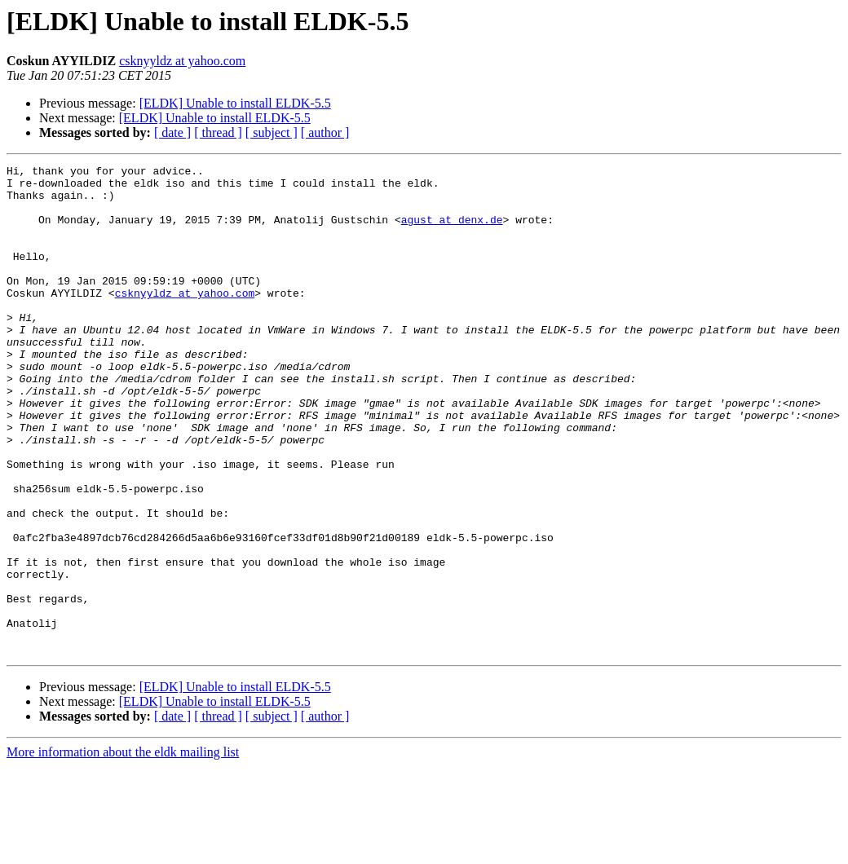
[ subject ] (271, 132)
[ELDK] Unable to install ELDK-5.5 (235, 103)
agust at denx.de (452, 231)
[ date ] (172, 132)
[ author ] (325, 132)
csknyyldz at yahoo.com (182, 61)
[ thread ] (218, 132)
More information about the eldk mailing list (123, 850)
